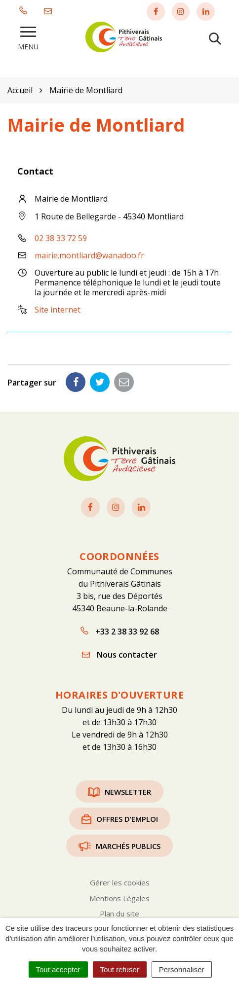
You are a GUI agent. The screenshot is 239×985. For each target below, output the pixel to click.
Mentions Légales (119, 898)
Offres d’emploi (119, 819)
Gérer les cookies (120, 882)
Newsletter (119, 791)
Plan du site (119, 913)
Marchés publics (119, 846)
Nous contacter (119, 654)
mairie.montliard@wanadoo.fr (89, 255)
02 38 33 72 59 (61, 238)
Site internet (57, 309)
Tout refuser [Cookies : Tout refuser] (119, 969)
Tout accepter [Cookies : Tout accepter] (58, 969)
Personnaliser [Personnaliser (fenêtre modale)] (181, 969)
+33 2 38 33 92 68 (119, 631)
